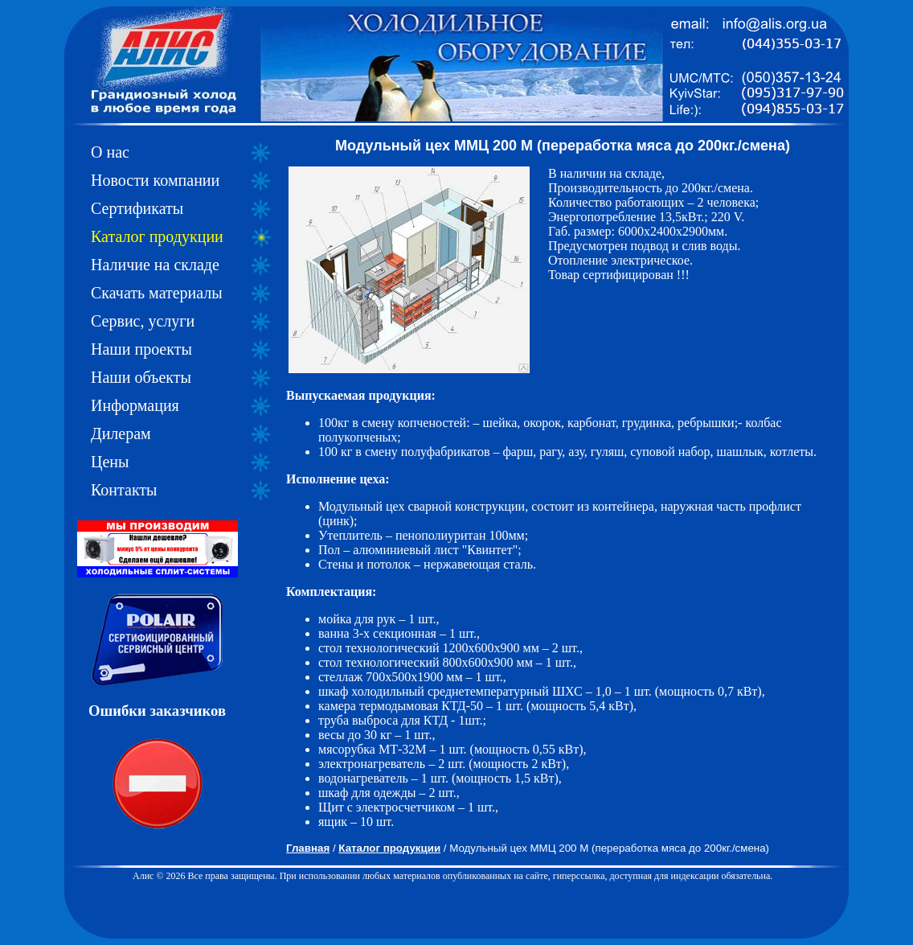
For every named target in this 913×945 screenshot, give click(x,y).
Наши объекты (141, 377)
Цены (110, 461)
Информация (135, 405)
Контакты (124, 490)
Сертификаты (137, 208)
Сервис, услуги (142, 321)
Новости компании (155, 180)
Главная (308, 848)
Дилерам (121, 433)
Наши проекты (141, 349)
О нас (110, 152)
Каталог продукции (157, 236)
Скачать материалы (157, 293)
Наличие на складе (155, 264)
